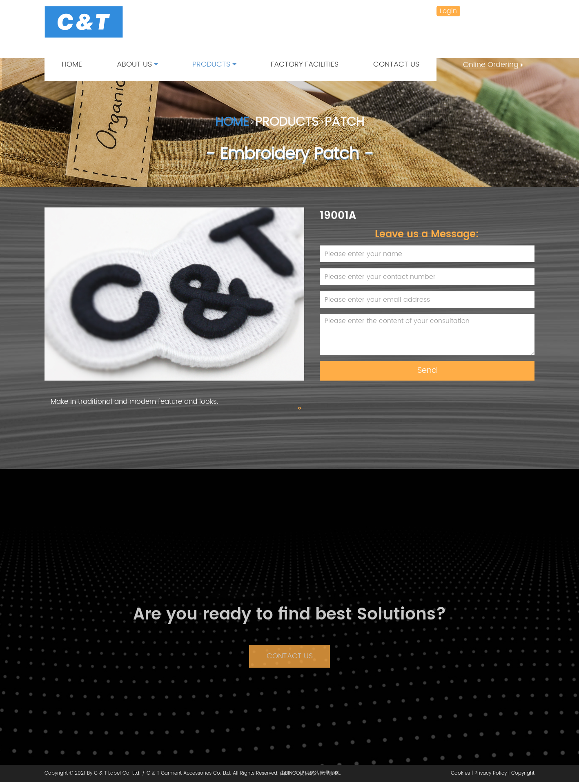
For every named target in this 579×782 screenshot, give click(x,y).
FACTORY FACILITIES (304, 64)
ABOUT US (137, 64)
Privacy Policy (490, 773)
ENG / (509, 11)
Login (448, 11)
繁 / (471, 11)
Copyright (522, 773)
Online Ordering (491, 65)
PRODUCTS (214, 64)
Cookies (460, 773)
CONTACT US (396, 64)
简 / (489, 11)
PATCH (344, 122)
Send (427, 370)
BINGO (292, 773)
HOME (72, 64)
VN (527, 11)
